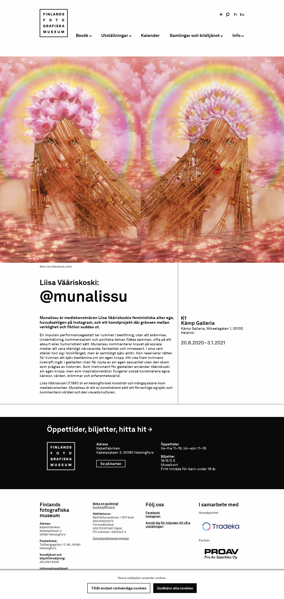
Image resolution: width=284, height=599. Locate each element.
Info (236, 35)
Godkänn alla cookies (175, 588)
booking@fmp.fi (104, 507)
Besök (82, 35)
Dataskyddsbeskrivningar (111, 538)
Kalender (150, 35)
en (242, 14)
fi (235, 14)
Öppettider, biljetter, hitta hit (97, 429)
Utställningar (114, 35)
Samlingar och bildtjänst (195, 35)
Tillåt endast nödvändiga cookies (118, 588)
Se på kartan (112, 463)
